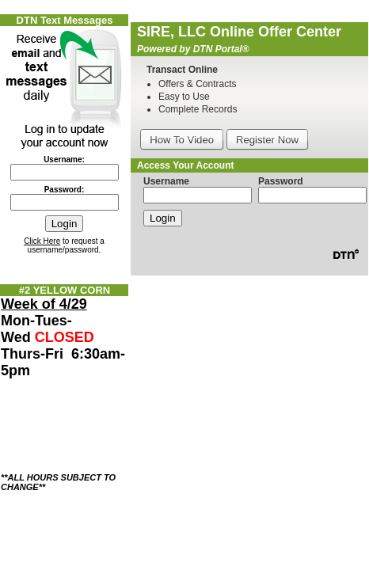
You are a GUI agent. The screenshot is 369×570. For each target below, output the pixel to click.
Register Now (267, 140)
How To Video (182, 140)
